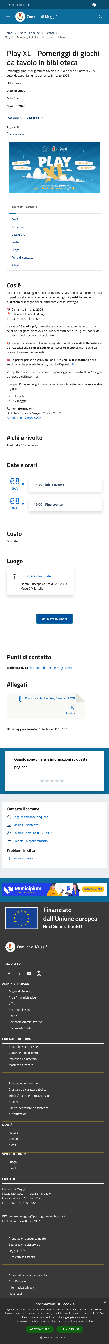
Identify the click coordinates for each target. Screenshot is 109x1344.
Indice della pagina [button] (24, 207)
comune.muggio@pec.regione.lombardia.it (37, 1216)
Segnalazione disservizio (24, 1244)
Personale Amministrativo (25, 1022)
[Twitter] (19, 973)
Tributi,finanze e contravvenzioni (30, 1095)
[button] (54, 1337)
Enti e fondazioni (19, 1009)
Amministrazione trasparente (28, 1275)
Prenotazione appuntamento (27, 1238)
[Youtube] (29, 973)
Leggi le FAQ (17, 1250)
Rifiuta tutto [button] (70, 1328)
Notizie (13, 1132)
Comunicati (16, 1138)
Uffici (12, 1003)
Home (8, 32)
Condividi (16, 117)
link (74, 364)
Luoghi (13, 1162)
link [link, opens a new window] (91, 1321)
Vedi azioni (35, 117)
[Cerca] (101, 16)
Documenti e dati (20, 1028)
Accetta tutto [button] (39, 1329)
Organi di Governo (20, 991)
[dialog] (54, 1321)
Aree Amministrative (22, 997)
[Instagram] (39, 973)
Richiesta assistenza (22, 1256)
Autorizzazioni (18, 1114)
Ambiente (15, 1101)
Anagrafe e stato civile (23, 1046)
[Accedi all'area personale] (94, 4)
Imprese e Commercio (23, 1058)
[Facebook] (9, 973)
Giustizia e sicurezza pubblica (27, 1089)
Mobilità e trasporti (21, 1065)
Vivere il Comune (29, 32)
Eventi (49, 32)
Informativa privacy (21, 1287)
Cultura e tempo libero (23, 1052)
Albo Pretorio (17, 1281)
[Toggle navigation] (7, 16)
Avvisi (13, 1144)
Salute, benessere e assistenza (28, 1107)
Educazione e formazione (25, 1083)
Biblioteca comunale (36, 576)
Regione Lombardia (18, 4)
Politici (13, 1015)
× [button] (104, 1302)
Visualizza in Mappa (54, 619)
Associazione (24, 417)
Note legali (16, 1293)
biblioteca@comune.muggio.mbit (51, 667)
